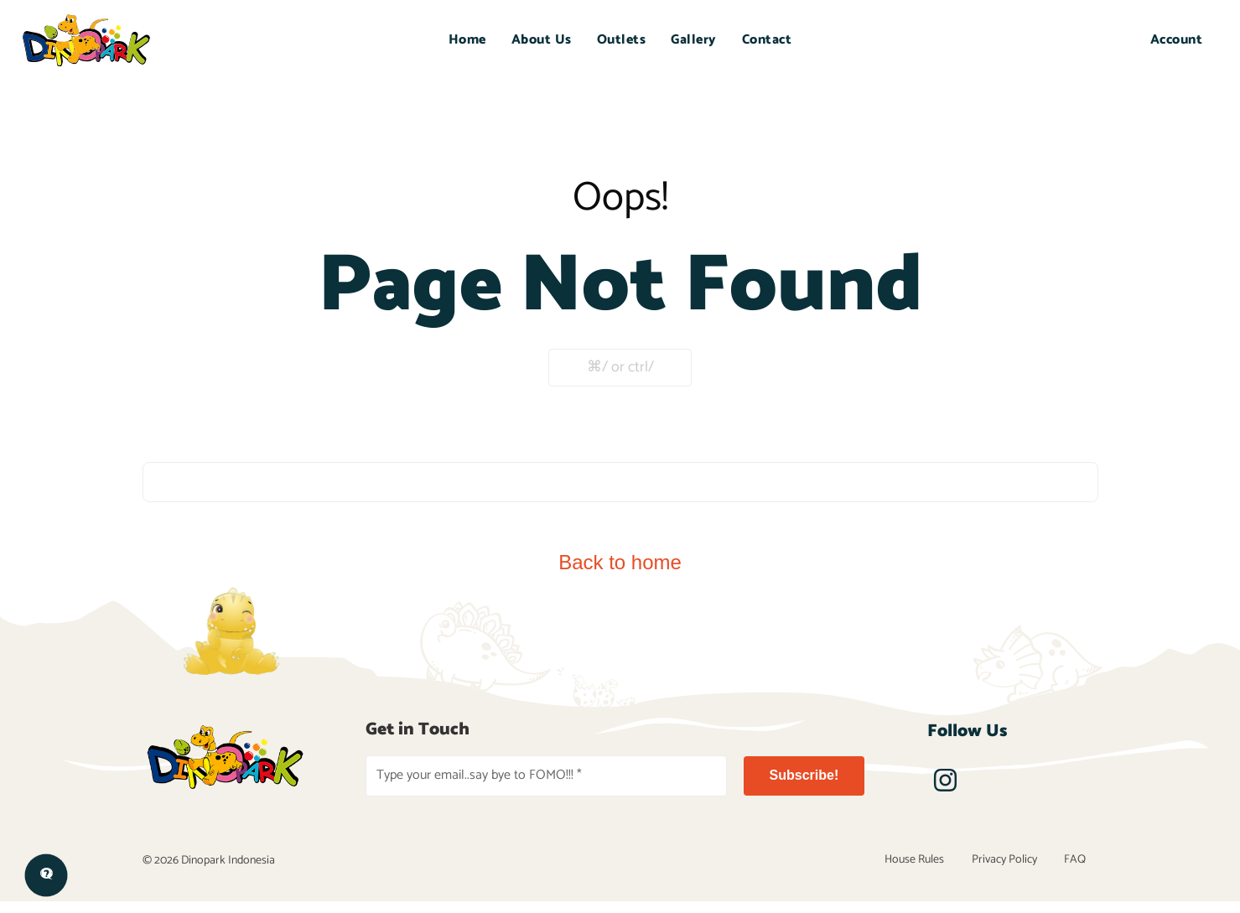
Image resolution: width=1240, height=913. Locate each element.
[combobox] (620, 482)
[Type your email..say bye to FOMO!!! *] (546, 776)
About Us (541, 40)
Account (1176, 40)
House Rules (941, 866)
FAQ (1081, 866)
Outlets (621, 40)
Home (467, 40)
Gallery (694, 40)
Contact (767, 40)
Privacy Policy (1020, 866)
